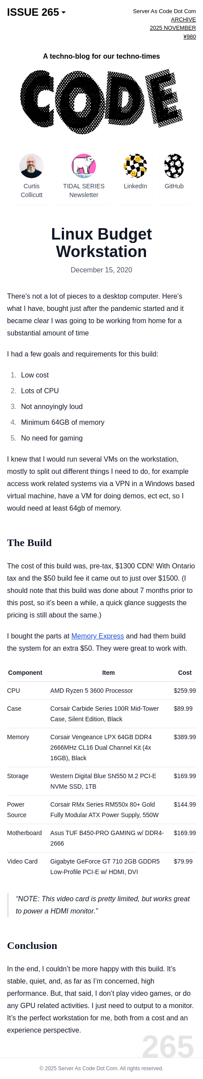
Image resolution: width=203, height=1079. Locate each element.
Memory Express (97, 636)
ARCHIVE (183, 19)
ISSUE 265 (36, 12)
